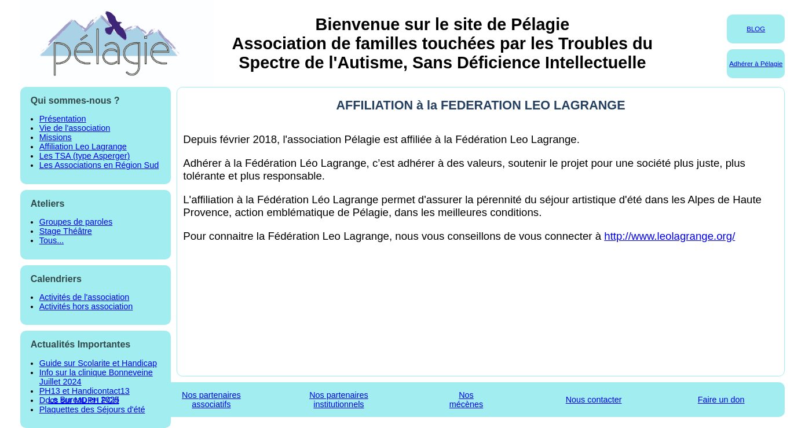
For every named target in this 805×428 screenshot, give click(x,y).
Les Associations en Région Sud (99, 165)
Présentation (62, 118)
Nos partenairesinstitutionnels (338, 399)
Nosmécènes (466, 399)
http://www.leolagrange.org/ (669, 236)
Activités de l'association (84, 297)
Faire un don (721, 399)
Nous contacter (594, 399)
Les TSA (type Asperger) (84, 155)
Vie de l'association (74, 128)
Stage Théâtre (65, 231)
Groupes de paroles (75, 221)
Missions (55, 137)
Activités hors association (86, 306)
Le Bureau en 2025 (84, 399)
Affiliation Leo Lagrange (83, 146)
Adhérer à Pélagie (755, 63)
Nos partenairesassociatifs (211, 399)
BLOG (756, 28)
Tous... (51, 240)
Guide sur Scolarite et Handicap (98, 363)
